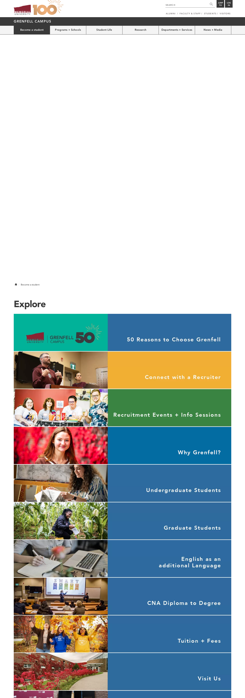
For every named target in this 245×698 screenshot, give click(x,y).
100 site (48, 7)
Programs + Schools (68, 29)
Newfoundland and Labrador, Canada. (212, 692)
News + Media (213, 29)
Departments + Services (176, 29)
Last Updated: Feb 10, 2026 (218, 688)
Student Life (104, 29)
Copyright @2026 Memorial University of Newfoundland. (41, 692)
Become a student (32, 29)
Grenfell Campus (32, 21)
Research (140, 29)
